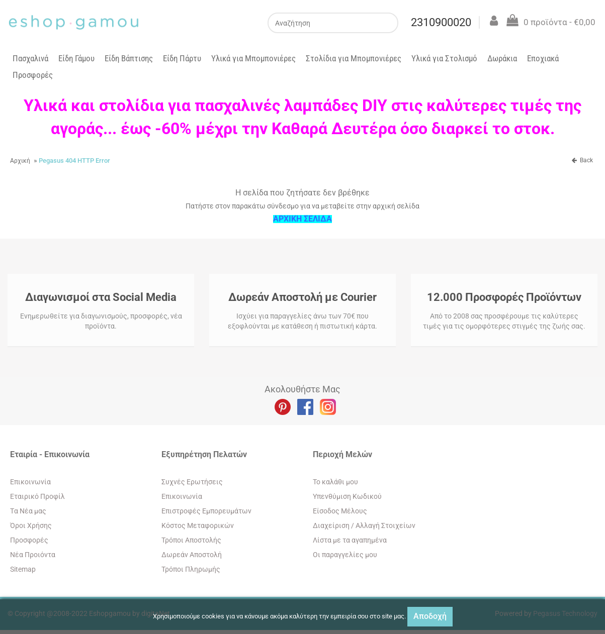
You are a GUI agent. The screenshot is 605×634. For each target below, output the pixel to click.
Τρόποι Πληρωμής (190, 569)
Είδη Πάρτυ (182, 58)
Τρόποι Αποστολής (191, 540)
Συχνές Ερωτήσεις (192, 482)
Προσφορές (33, 75)
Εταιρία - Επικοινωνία (50, 454)
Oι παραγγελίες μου (345, 555)
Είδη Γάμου (76, 58)
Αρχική (20, 160)
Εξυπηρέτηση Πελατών (204, 454)
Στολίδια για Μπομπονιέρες (353, 58)
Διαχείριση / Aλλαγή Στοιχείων (364, 525)
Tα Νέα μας (28, 511)
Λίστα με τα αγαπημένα (350, 540)
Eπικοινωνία (30, 482)
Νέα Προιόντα (32, 555)
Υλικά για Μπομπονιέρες (253, 58)
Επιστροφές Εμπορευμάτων (206, 511)
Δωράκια (502, 58)
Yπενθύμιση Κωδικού (347, 496)
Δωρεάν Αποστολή (191, 555)
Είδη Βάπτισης (129, 58)
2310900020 (440, 22)
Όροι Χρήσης (31, 525)
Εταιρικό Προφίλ (37, 496)
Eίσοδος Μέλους (340, 511)
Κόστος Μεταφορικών (197, 525)
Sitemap (23, 569)
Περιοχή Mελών (342, 454)
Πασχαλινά (30, 58)
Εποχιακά (543, 58)
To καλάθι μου (335, 482)
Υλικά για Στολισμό (444, 58)
